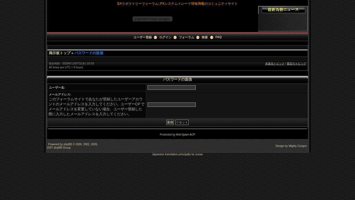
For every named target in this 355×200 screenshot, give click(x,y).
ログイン (165, 37)
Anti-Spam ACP (185, 134)
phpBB (68, 144)
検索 (205, 37)
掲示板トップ (59, 53)
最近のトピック (296, 63)
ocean (199, 154)
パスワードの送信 (88, 53)
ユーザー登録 (142, 37)
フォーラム (186, 37)
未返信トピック (275, 63)
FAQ (218, 37)
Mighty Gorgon (298, 146)
